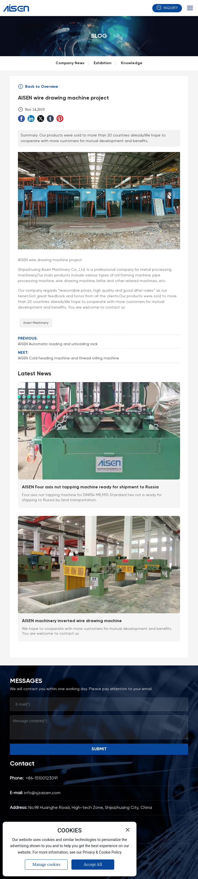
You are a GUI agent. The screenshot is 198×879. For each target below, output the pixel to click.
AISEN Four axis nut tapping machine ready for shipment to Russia (90, 487)
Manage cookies (46, 864)
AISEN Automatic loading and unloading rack (58, 344)
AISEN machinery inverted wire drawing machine (72, 621)
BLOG (99, 36)
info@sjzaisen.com (42, 793)
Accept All (92, 864)
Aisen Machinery (35, 323)
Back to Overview (38, 87)
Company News (70, 63)
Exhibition (103, 63)
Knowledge (131, 63)
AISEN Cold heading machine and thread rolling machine (68, 358)
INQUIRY (167, 7)
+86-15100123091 (42, 778)
